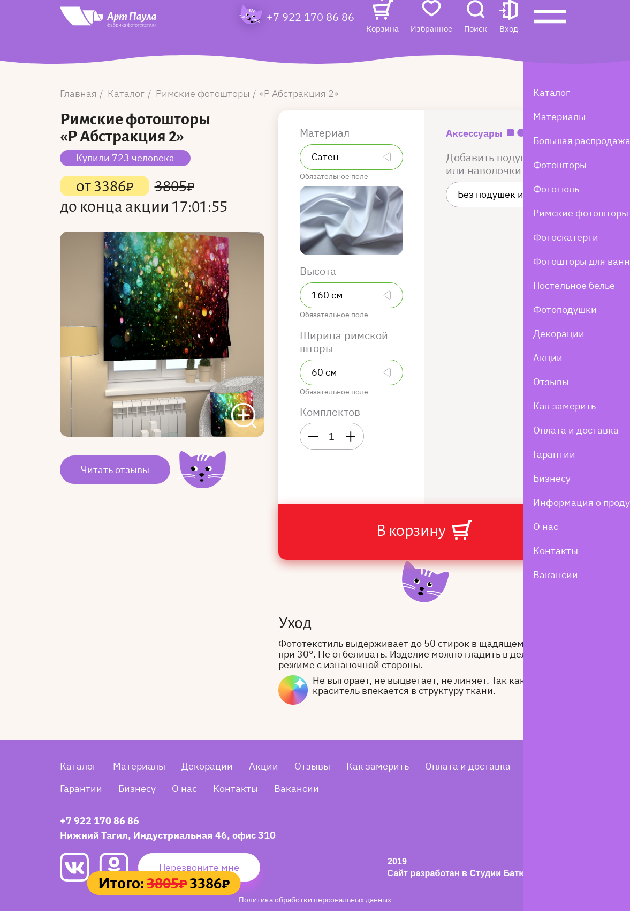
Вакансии (296, 788)
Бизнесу (137, 788)
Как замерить (377, 766)
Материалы (139, 766)
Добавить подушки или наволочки (493, 164)
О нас (184, 788)
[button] (508, 36)
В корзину (424, 530)
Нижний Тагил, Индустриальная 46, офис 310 (168, 835)
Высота (319, 271)
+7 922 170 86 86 (310, 35)
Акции (263, 766)
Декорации (207, 766)
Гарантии (81, 788)
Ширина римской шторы (344, 342)
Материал (326, 132)
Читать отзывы (115, 470)
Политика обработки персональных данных (315, 899)
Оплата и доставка (468, 766)
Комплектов (330, 412)
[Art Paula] (129, 38)
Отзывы (312, 766)
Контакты (235, 788)
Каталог (78, 766)
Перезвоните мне (199, 867)
